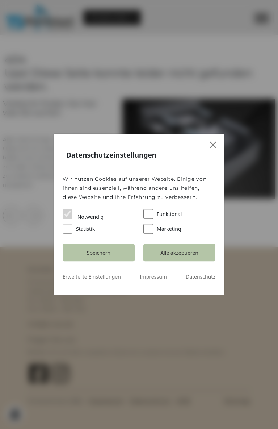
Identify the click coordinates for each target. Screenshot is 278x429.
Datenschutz (200, 276)
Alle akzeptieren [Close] (179, 252)
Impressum (153, 276)
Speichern (99, 252)
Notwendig (83, 214)
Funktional (162, 214)
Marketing (162, 229)
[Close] (213, 145)
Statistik (79, 229)
